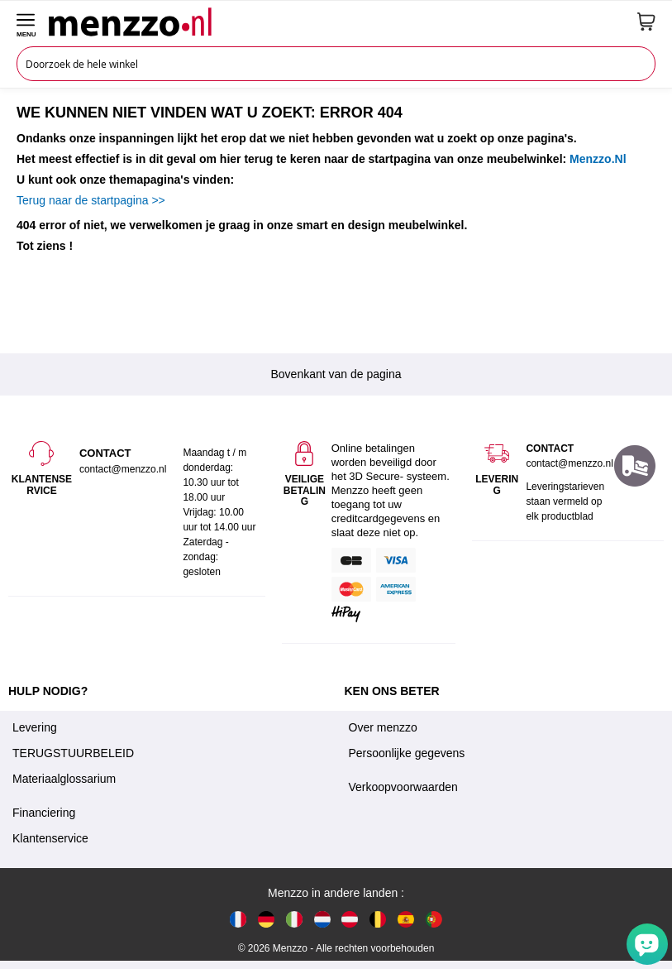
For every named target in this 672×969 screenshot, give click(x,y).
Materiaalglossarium (64, 778)
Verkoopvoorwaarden (403, 787)
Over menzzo (383, 727)
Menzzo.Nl (598, 158)
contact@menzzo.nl (569, 463)
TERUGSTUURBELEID (73, 753)
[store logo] (337, 21)
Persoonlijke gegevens (407, 753)
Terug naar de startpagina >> (91, 200)
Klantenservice (50, 838)
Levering (34, 727)
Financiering (43, 812)
